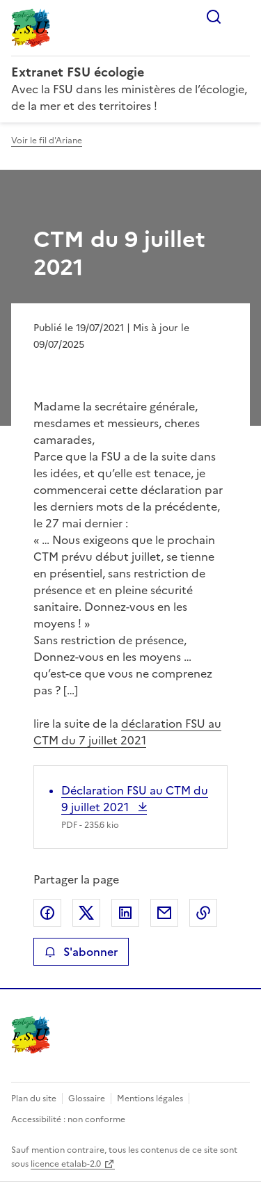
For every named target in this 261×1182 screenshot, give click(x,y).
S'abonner (81, 951)
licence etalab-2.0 (66, 1164)
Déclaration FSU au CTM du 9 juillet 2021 (134, 798)
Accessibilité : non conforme (68, 1119)
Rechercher (214, 17)
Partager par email (164, 913)
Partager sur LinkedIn (125, 913)
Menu (241, 17)
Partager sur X (86, 913)
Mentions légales (150, 1098)
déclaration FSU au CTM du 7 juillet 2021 (127, 732)
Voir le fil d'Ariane (46, 140)
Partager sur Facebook (47, 913)
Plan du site (33, 1098)
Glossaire (86, 1098)
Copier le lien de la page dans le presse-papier (203, 913)
